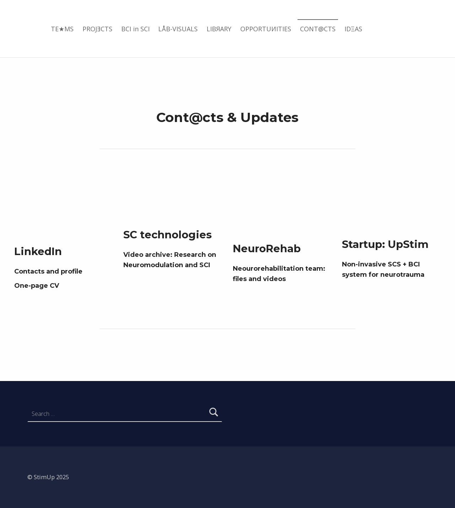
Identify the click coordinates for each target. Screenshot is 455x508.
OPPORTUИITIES (265, 29)
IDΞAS (353, 29)
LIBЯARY (219, 29)
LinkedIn (38, 251)
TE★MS (62, 29)
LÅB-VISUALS (178, 29)
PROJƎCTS (97, 29)
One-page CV (36, 286)
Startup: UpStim (385, 244)
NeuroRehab (267, 248)
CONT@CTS (318, 29)
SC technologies (167, 234)
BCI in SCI (135, 29)
